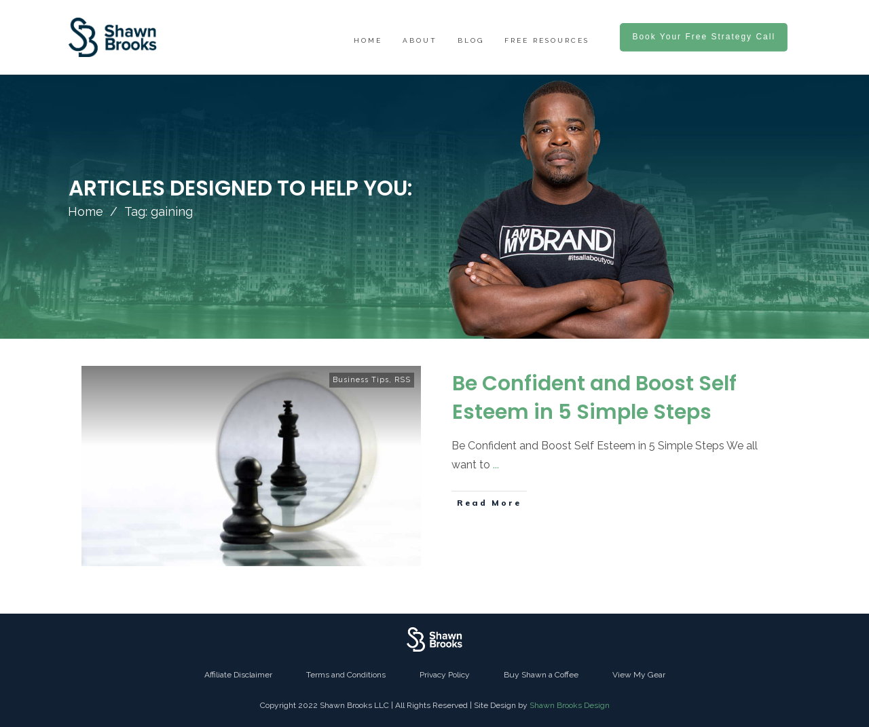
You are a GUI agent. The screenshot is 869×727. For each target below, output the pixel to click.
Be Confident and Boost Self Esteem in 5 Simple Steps (594, 397)
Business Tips (361, 379)
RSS (402, 379)
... (496, 464)
